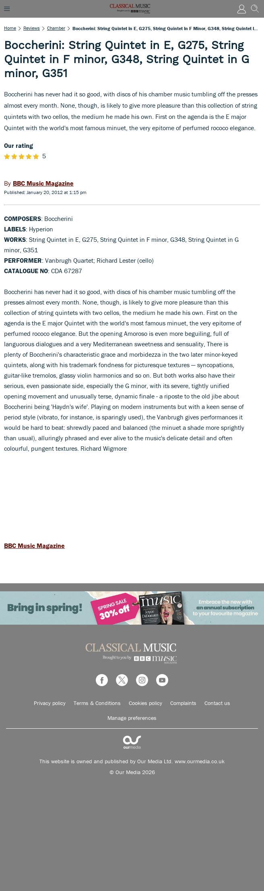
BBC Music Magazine (34, 546)
